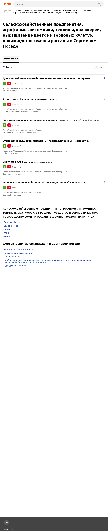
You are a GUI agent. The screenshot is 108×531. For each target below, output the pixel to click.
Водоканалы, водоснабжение (18, 249)
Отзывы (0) (17, 83)
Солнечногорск (11, 226)
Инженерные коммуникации (18, 253)
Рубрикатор (9, 529)
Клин (6, 233)
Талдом (7, 229)
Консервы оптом (12, 256)
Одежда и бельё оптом (15, 266)
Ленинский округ (12, 222)
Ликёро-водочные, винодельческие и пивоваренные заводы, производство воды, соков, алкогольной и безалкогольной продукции (47, 261)
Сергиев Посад (7, 11)
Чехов (7, 236)
